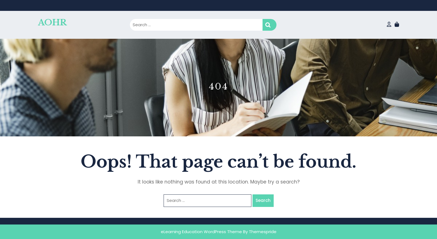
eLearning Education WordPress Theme (201, 232)
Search (269, 25)
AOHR (52, 22)
